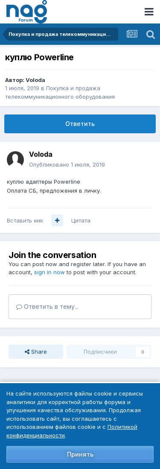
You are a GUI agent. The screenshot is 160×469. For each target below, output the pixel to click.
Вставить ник (25, 220)
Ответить (80, 123)
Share (36, 351)
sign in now (49, 272)
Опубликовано (67, 164)
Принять (80, 454)
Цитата (80, 220)
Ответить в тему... (47, 306)
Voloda (35, 79)
